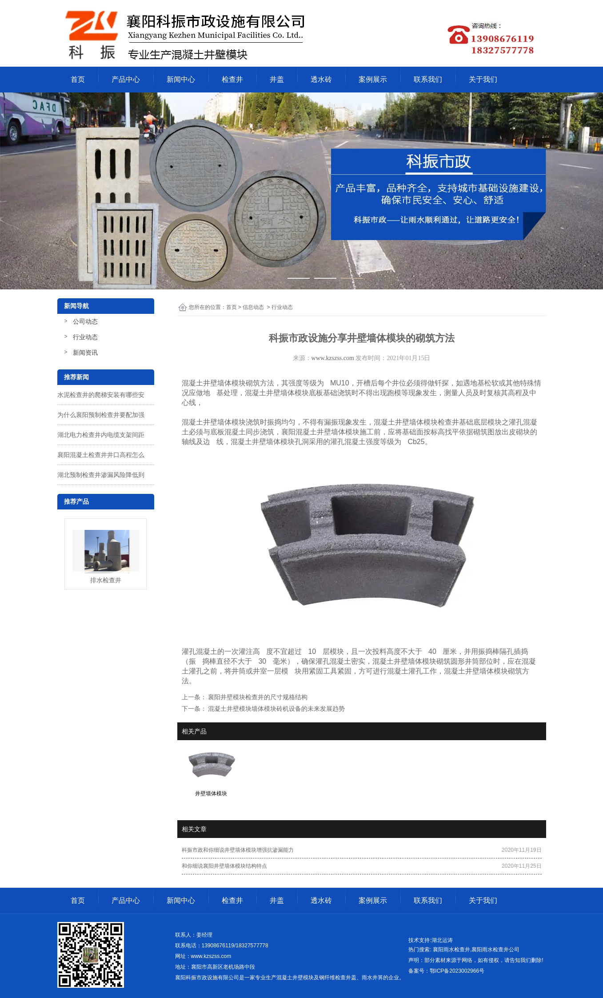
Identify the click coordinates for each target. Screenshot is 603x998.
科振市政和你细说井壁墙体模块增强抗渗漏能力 (238, 850)
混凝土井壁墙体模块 (406, 422)
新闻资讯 (85, 352)
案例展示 (373, 79)
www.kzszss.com (332, 358)
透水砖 (321, 79)
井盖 (277, 79)
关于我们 (483, 79)
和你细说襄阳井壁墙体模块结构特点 (224, 866)
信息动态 (253, 307)
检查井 (232, 79)
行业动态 (85, 337)
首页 (78, 79)
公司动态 (85, 321)
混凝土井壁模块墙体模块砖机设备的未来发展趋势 (276, 708)
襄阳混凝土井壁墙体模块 (320, 432)
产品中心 (126, 79)
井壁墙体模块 (224, 422)
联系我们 (428, 79)
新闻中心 (181, 79)
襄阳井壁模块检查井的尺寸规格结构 (257, 697)
